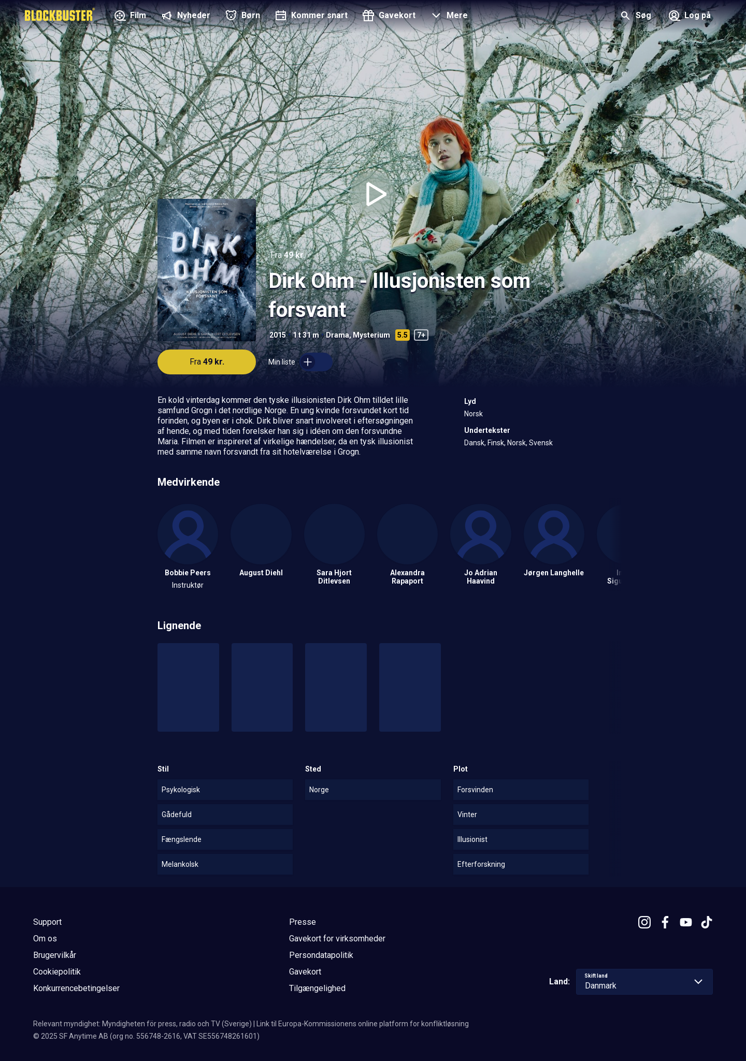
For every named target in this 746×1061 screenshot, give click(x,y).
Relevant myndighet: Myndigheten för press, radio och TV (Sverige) (142, 1024)
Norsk (473, 414)
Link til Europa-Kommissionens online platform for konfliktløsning (362, 1024)
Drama (337, 335)
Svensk (541, 443)
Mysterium (371, 335)
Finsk (495, 443)
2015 (277, 335)
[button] (448, 16)
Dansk (474, 443)
